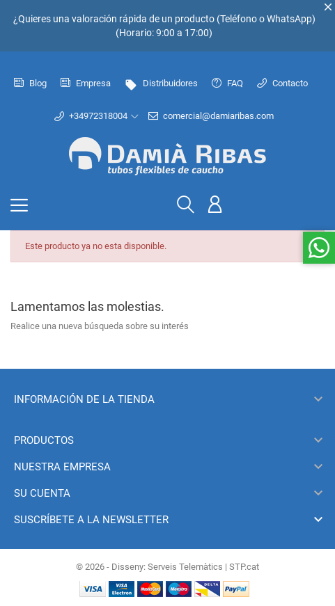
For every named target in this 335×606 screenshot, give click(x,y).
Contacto (282, 83)
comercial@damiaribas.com (211, 116)
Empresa (86, 83)
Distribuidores (161, 83)
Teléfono (238, 18)
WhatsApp (289, 18)
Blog (30, 83)
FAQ (227, 83)
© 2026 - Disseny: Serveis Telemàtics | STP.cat (167, 566)
